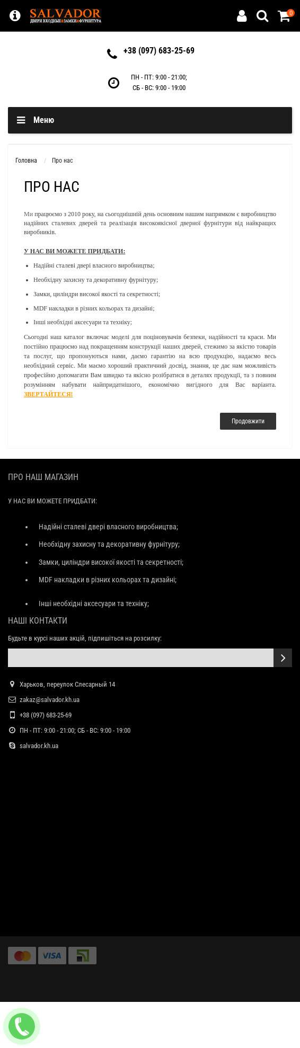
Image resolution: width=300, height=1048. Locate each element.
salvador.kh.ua (39, 746)
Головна (26, 160)
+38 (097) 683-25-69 (159, 51)
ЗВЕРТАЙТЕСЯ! (48, 394)
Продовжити (248, 421)
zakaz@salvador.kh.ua (50, 700)
